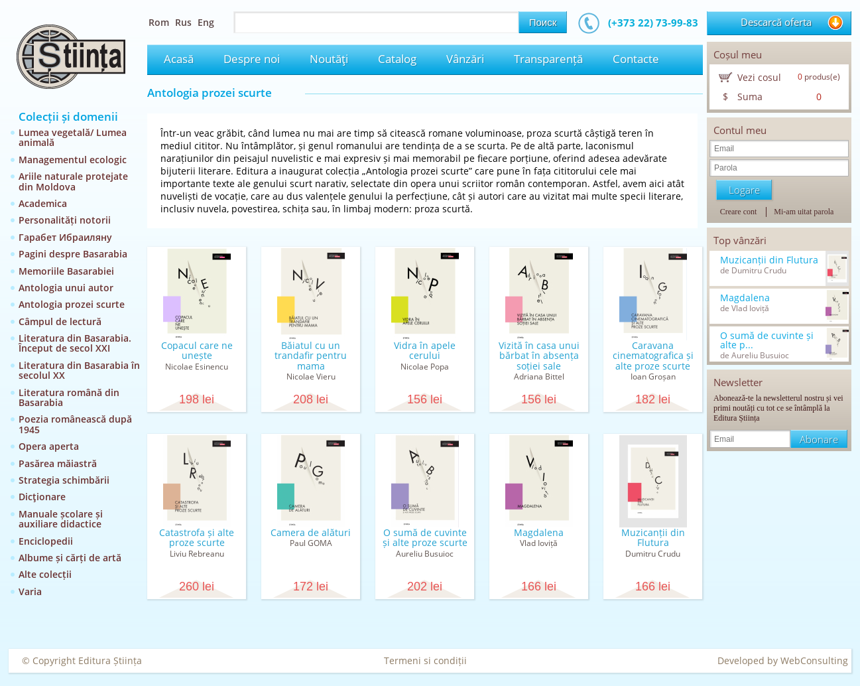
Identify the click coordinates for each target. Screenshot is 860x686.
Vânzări (465, 58)
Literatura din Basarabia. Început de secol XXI (75, 343)
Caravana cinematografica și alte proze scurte (653, 355)
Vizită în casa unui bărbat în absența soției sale (539, 355)
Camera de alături (311, 532)
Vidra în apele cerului (425, 350)
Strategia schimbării (64, 480)
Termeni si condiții (425, 660)
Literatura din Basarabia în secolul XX (79, 370)
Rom (159, 22)
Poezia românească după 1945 (75, 424)
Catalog (397, 58)
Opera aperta (49, 446)
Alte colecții (45, 574)
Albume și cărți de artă (70, 557)
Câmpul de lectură (60, 321)
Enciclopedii (46, 541)
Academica (43, 203)
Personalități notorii (65, 220)
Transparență (548, 58)
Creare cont (738, 211)
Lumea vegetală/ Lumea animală (73, 137)
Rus (183, 22)
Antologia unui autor (66, 287)
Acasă (179, 58)
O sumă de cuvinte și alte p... (767, 340)
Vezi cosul (759, 77)
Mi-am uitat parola (803, 211)
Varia (30, 591)
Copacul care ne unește (197, 350)
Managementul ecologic (73, 159)
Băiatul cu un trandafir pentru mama (311, 355)
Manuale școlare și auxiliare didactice (61, 519)
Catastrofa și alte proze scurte (196, 537)
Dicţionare (42, 496)
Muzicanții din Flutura (653, 537)
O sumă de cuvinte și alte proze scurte (425, 537)
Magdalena (539, 532)
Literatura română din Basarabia (69, 397)
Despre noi (251, 58)
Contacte (636, 58)
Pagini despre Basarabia (73, 253)
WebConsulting (814, 660)
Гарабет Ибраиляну (65, 237)
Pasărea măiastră (58, 463)
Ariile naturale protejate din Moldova (73, 181)
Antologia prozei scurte (72, 304)
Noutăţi (329, 58)
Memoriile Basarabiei (66, 271)
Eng (206, 22)
